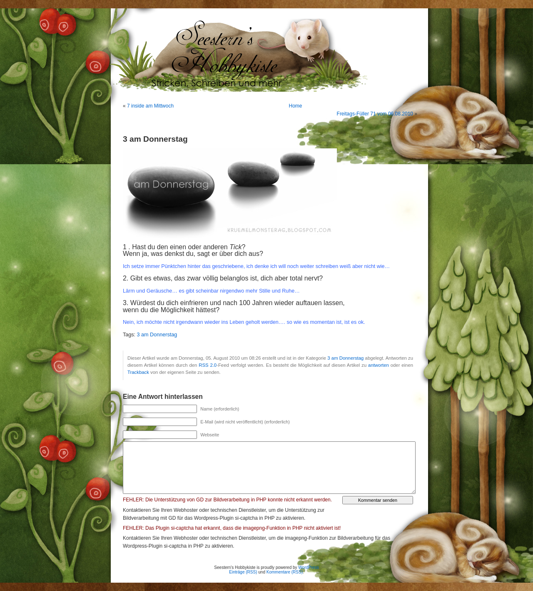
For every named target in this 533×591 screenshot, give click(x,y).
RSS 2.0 (208, 365)
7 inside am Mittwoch (150, 106)
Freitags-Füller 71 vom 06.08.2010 (375, 114)
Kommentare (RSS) (284, 572)
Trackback (138, 372)
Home (295, 106)
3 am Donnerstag (157, 335)
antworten (378, 365)
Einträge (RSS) (243, 572)
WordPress (308, 567)
